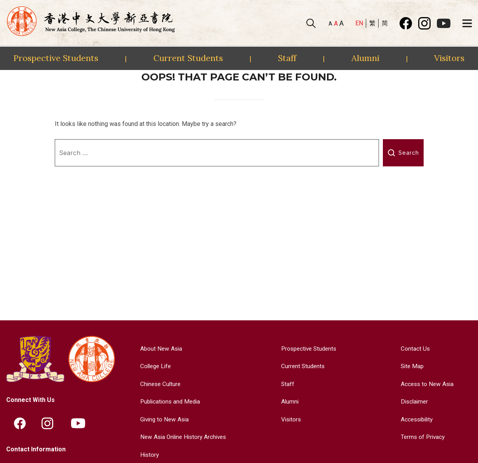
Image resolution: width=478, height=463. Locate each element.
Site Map (411, 366)
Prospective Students (55, 57)
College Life (153, 366)
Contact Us (413, 348)
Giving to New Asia (162, 419)
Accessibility (416, 419)
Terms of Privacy (422, 436)
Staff (287, 57)
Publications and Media (169, 401)
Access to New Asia (426, 384)
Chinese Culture (158, 384)
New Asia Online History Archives (182, 436)
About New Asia (159, 348)
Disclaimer (413, 401)
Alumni (365, 57)
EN (359, 23)
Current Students (188, 57)
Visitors (449, 57)
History (147, 454)
